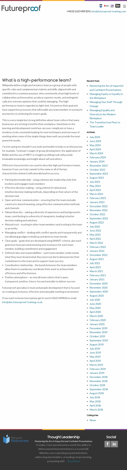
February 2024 (98, 157)
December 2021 (98, 254)
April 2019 (95, 360)
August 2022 (97, 222)
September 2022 (99, 218)
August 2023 (97, 177)
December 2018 (98, 376)
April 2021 (95, 267)
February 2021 (98, 275)
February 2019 (98, 368)
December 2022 (98, 206)
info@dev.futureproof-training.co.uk (22, 302)
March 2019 (96, 364)
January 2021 (97, 279)
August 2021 (97, 259)
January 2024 (97, 161)
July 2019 (95, 348)
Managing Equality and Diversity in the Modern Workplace (103, 114)
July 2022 (95, 226)
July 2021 (95, 263)
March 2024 (96, 153)
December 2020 (98, 283)
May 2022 (95, 234)
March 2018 (96, 409)
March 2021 (96, 271)
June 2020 (95, 303)
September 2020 (99, 291)
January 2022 (97, 250)
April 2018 (95, 405)
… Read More (72, 461)
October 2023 (97, 169)
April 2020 (95, 311)
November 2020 (98, 287)
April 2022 (95, 238)
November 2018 (98, 381)
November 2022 (98, 210)
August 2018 (97, 393)
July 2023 (95, 181)
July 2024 (95, 137)
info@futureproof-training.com (108, 11)
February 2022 (98, 246)
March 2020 (96, 315)
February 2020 (98, 320)
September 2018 (99, 389)
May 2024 (95, 145)
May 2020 (95, 307)
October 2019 (97, 336)
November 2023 (98, 165)
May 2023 (95, 185)
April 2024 (95, 149)
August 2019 (97, 344)
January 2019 (97, 372)
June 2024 (95, 141)
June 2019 (95, 352)
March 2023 (96, 193)
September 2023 (99, 173)
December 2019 (98, 328)
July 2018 (95, 397)
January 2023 (97, 202)
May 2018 (95, 401)
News (93, 420)
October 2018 (97, 385)
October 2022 (97, 214)
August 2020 (97, 295)
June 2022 (95, 230)
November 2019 (98, 332)
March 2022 (96, 242)
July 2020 (95, 299)
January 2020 (97, 324)
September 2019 (99, 340)
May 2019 (95, 356)
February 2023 (98, 198)
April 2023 (95, 190)
